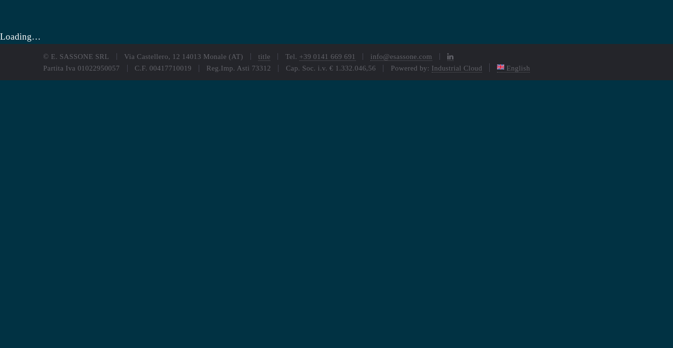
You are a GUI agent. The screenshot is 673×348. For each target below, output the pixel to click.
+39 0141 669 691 (327, 56)
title (264, 56)
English (513, 68)
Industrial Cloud (457, 68)
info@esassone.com (401, 56)
